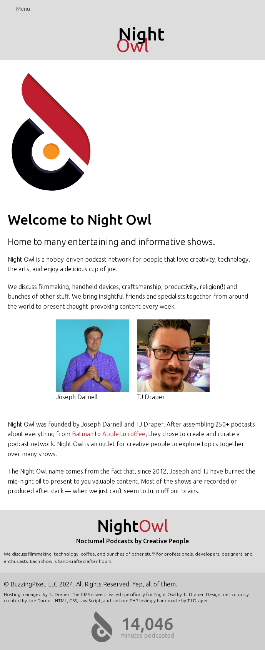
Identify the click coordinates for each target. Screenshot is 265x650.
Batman (82, 433)
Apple (110, 433)
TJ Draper (173, 359)
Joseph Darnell (92, 359)
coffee (136, 433)
